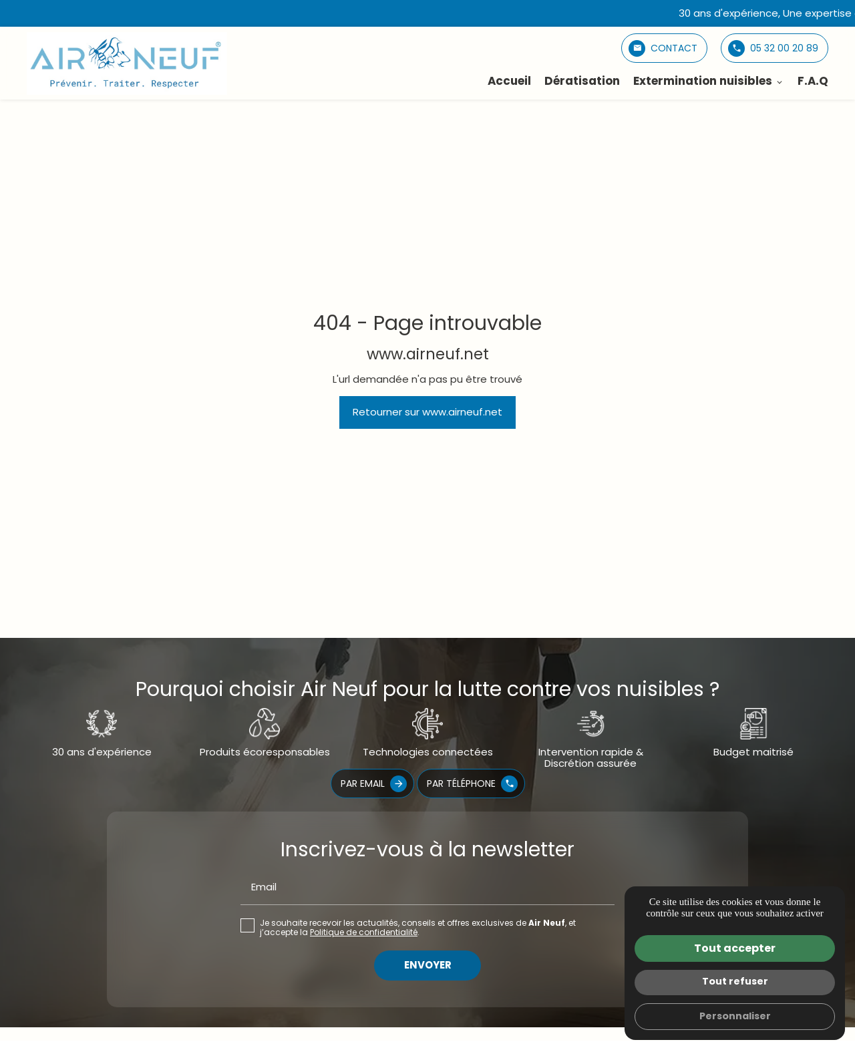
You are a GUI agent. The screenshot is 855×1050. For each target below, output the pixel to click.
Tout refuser (735, 981)
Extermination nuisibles (702, 81)
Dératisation (582, 81)
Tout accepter (735, 948)
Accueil (509, 81)
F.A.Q (813, 81)
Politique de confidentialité (363, 932)
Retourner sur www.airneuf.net (427, 412)
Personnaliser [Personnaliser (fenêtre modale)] (735, 1016)
